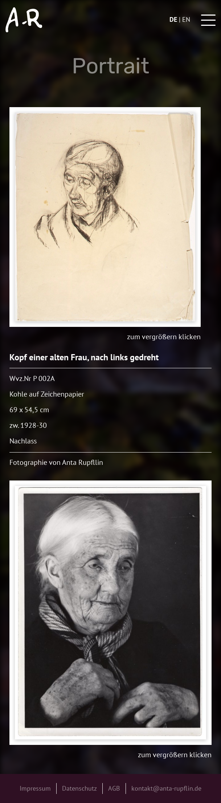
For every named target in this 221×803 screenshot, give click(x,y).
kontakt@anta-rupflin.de (166, 788)
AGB (114, 788)
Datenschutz (79, 788)
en (186, 19)
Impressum (35, 788)
